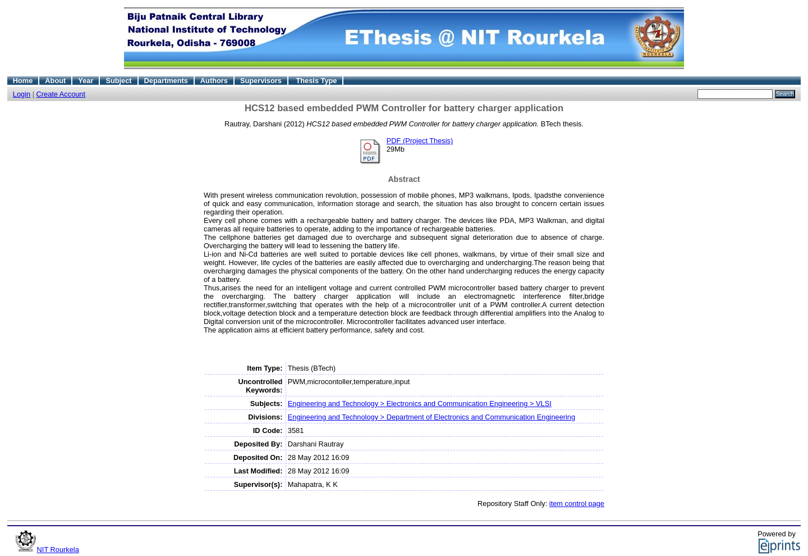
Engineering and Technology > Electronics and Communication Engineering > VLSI (420, 403)
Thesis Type (316, 80)
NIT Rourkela (58, 549)
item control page (576, 503)
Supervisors (261, 80)
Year (85, 80)
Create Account (61, 94)
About (55, 80)
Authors (214, 80)
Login (21, 94)
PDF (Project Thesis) (420, 140)
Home (23, 80)
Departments (166, 80)
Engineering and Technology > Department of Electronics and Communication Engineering (431, 417)
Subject (118, 80)
